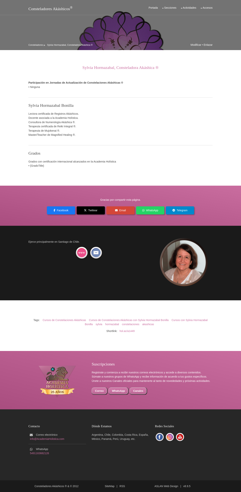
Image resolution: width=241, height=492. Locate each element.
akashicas (148, 324)
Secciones (170, 7)
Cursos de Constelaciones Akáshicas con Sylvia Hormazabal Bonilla (129, 320)
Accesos (208, 7)
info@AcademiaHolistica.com (47, 438)
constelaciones (130, 324)
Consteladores (35, 45)
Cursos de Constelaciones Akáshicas (64, 320)
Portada (153, 7)
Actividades (189, 7)
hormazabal (112, 324)
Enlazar (208, 44)
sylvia (99, 324)
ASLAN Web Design (166, 486)
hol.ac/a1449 (127, 331)
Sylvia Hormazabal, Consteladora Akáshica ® (70, 45)
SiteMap (109, 486)
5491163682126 (39, 453)
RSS (122, 486)
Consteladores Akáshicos (49, 8)
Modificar (196, 44)
